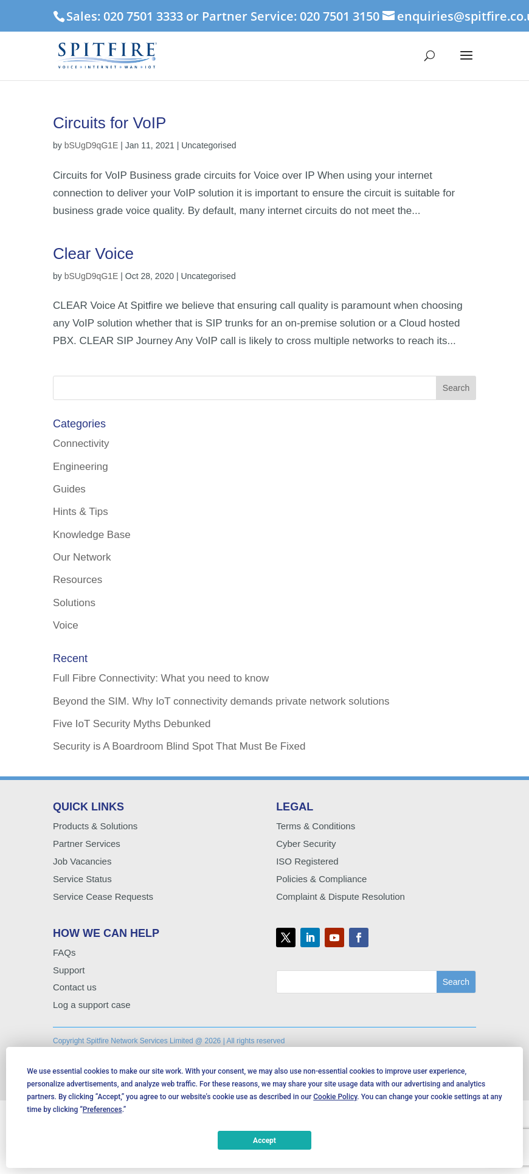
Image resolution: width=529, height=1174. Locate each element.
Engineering (80, 466)
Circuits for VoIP (109, 123)
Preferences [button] (102, 1109)
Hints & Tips (80, 511)
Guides (69, 489)
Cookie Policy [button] (335, 1097)
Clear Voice (93, 253)
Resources (77, 579)
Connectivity (81, 443)
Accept (264, 1140)
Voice (65, 625)
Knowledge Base (92, 534)
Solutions (74, 603)
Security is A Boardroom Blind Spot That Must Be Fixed (179, 746)
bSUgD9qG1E (91, 145)
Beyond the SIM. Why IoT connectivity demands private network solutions (221, 701)
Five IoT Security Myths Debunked (132, 724)
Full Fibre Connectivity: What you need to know (161, 678)
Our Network (82, 557)
